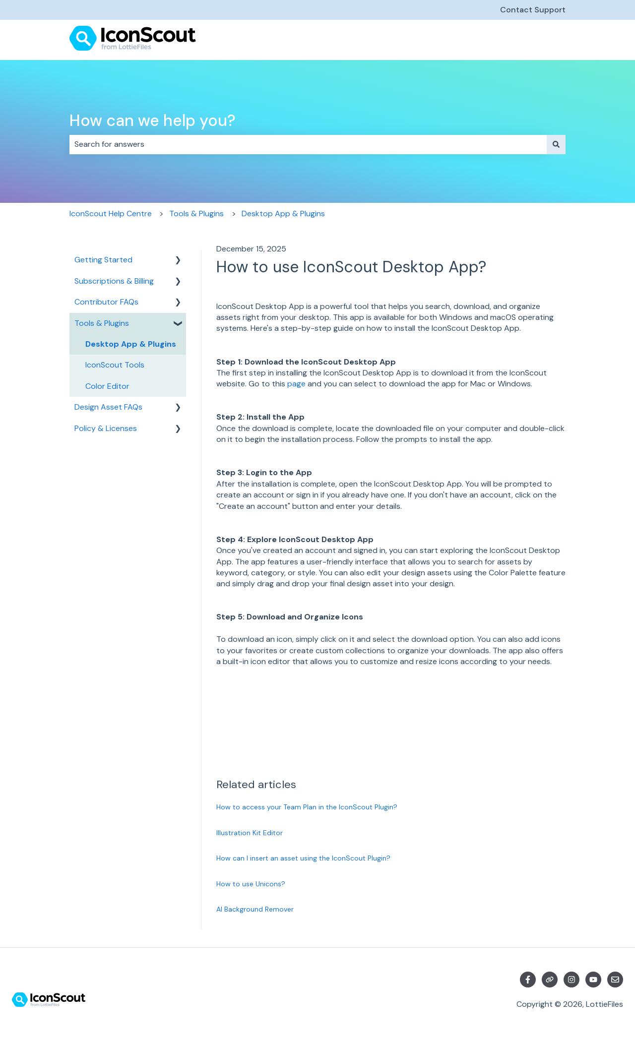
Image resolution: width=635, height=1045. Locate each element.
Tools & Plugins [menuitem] (101, 323)
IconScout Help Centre (110, 213)
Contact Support (533, 9)
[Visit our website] (550, 979)
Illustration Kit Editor (249, 832)
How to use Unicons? (250, 883)
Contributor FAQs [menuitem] (106, 302)
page (296, 383)
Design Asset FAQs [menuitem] (108, 407)
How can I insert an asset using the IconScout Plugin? (303, 858)
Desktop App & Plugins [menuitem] (130, 344)
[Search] (556, 144)
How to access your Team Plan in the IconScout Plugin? (306, 806)
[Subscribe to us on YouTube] (593, 979)
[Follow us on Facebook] (528, 979)
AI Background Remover (255, 909)
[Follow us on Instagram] (571, 979)
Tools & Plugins (196, 213)
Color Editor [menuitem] (107, 386)
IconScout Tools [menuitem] (114, 365)
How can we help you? (152, 120)
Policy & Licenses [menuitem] (105, 428)
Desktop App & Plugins (283, 213)
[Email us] (615, 979)
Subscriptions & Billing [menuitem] (114, 281)
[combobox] (308, 144)
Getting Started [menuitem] (103, 259)
